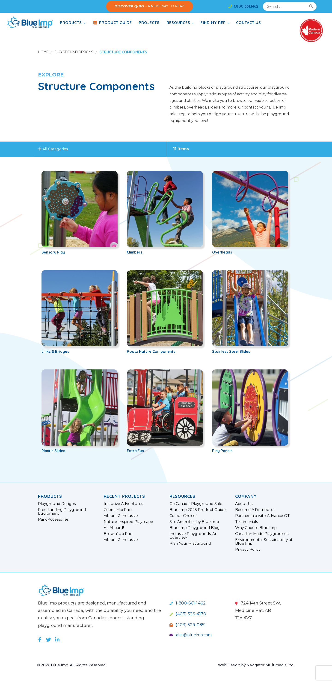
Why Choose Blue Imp (256, 528)
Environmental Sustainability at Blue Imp (264, 541)
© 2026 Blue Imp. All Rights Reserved (71, 665)
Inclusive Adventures (123, 504)
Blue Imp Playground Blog (194, 528)
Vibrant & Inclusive (121, 516)
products (72, 22)
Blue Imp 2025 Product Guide (197, 510)
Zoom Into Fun (118, 510)
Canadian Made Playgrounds (261, 534)
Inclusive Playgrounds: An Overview (193, 535)
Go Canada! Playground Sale (195, 504)
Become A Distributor (255, 510)
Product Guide (112, 22)
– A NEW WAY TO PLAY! (149, 6)
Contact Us (248, 22)
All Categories (53, 149)
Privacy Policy (248, 549)
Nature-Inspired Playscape (128, 522)
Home (43, 52)
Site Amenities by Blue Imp (194, 522)
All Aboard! (114, 528)
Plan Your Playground (190, 543)
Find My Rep (215, 22)
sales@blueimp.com (190, 635)
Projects (149, 22)
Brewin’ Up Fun (118, 534)
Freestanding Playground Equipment (62, 511)
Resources (180, 22)
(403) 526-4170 (187, 614)
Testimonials (246, 522)
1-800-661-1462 (187, 603)
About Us (243, 504)
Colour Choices (183, 516)
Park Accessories (53, 519)
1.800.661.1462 (243, 6)
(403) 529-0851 (187, 624)
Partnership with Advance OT (262, 516)
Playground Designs (73, 52)
